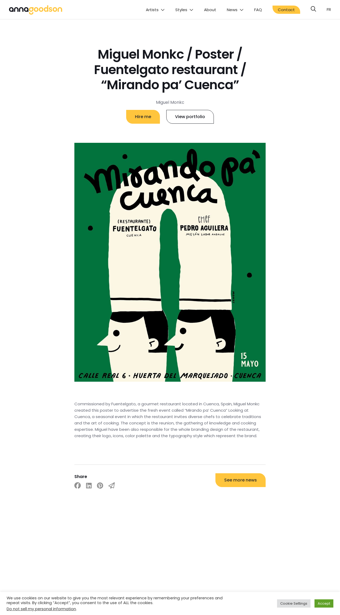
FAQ (258, 9)
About (210, 9)
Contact (286, 9)
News (232, 9)
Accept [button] (324, 603)
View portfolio (190, 117)
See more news (240, 480)
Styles (181, 9)
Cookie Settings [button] (293, 603)
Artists (152, 9)
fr (329, 9)
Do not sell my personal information (41, 609)
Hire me (143, 117)
